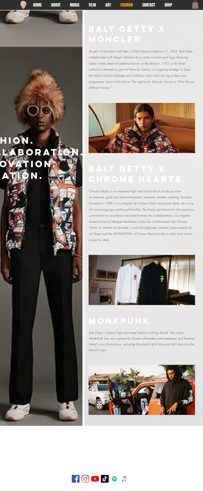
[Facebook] (75, 479)
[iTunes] (124, 479)
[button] (195, 5)
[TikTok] (105, 479)
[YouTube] (95, 479)
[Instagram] (85, 479)
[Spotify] (114, 479)
